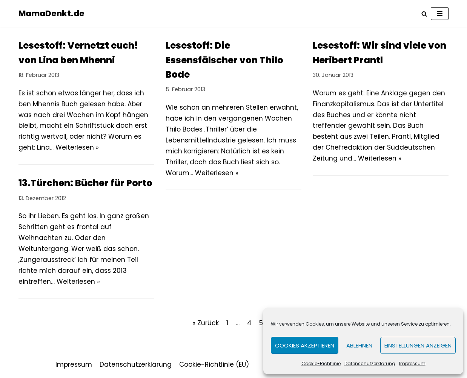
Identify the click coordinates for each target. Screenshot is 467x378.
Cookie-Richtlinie (321, 363)
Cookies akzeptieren (304, 345)
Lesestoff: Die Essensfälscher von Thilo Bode (224, 60)
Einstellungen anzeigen (418, 345)
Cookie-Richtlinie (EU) (214, 364)
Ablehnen (359, 345)
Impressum (412, 363)
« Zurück (205, 322)
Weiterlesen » (77, 147)
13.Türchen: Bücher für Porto (85, 183)
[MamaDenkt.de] (51, 13)
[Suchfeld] (424, 14)
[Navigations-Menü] (440, 13)
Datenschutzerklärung (369, 363)
